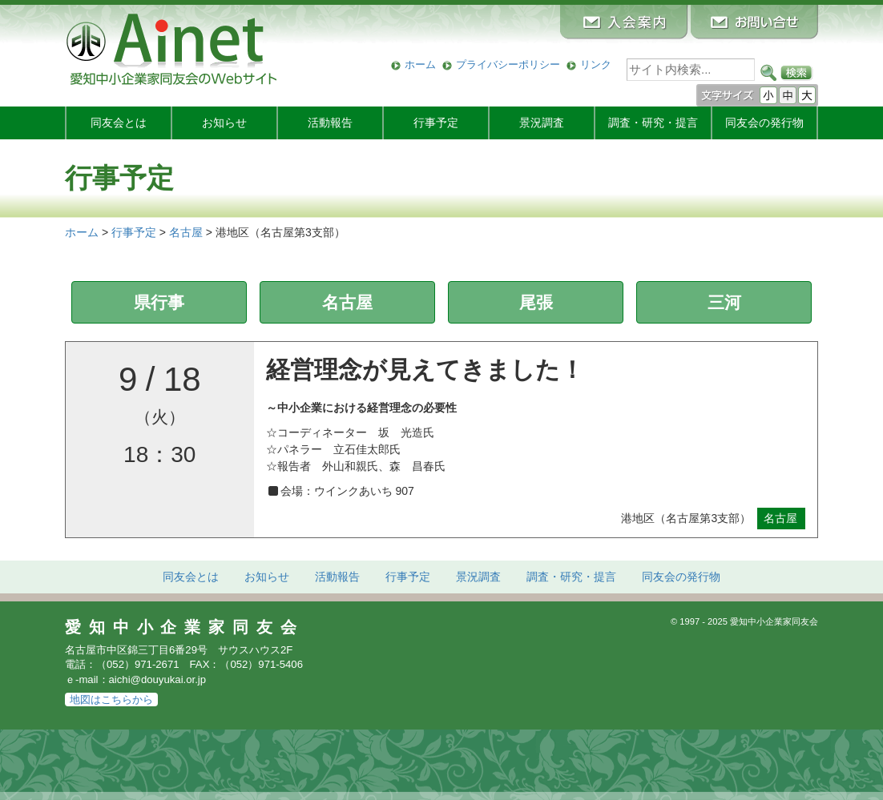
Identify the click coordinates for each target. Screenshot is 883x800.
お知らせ (224, 122)
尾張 (536, 302)
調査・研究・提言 (653, 122)
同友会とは (119, 122)
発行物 (764, 122)
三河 (724, 302)
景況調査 (541, 122)
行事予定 (435, 122)
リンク (595, 64)
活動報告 (330, 122)
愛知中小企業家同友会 (184, 627)
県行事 (159, 302)
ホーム (420, 64)
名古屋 (347, 302)
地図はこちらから (111, 699)
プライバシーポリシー (508, 64)
